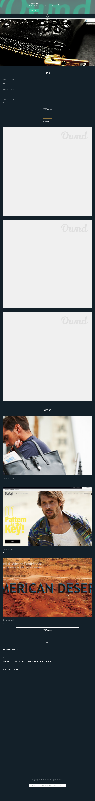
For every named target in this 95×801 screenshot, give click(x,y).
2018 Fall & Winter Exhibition (14, 631)
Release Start (7, 560)
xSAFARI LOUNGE (10, 482)
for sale (5, 485)
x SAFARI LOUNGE (10, 556)
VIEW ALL (47, 109)
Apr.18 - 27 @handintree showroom (14, 635)
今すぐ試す (34, 10)
